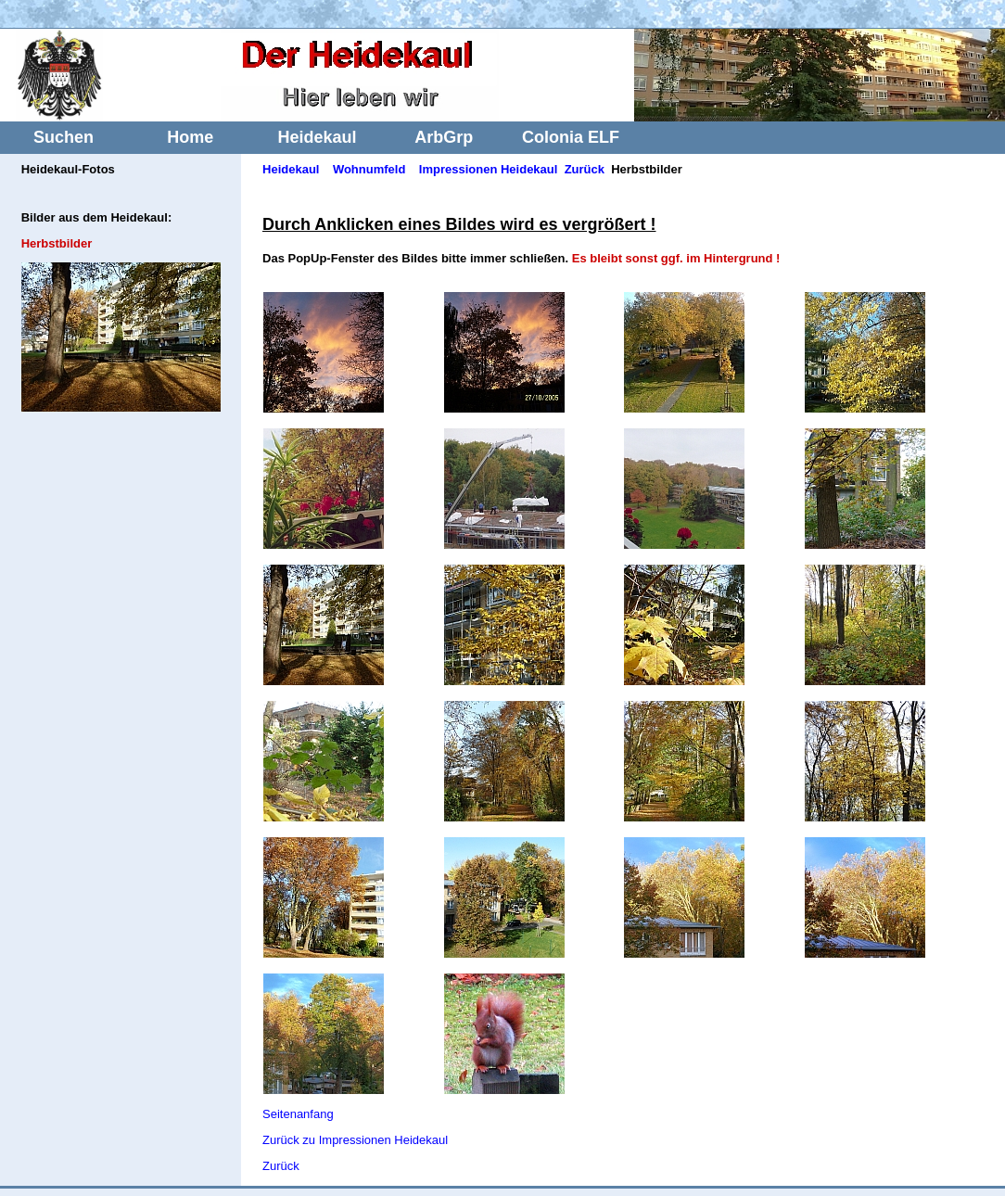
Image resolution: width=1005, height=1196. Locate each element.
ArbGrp (443, 137)
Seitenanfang (298, 1114)
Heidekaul (316, 137)
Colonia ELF (570, 137)
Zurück (584, 169)
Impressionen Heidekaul (488, 169)
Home (190, 137)
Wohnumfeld (369, 169)
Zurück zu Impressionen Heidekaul (355, 1140)
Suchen (63, 137)
